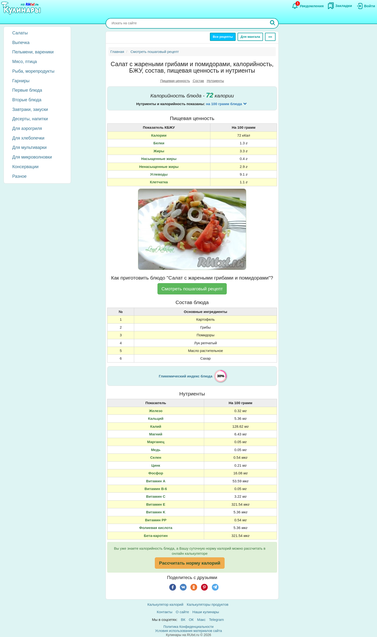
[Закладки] (339, 5)
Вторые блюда (26, 99)
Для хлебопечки (28, 138)
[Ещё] (270, 37)
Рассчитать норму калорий (189, 563)
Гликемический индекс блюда (186, 376)
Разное (19, 176)
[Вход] (365, 6)
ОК (191, 620)
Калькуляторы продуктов (207, 604)
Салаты (20, 33)
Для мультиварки (29, 147)
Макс (201, 620)
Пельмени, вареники (33, 52)
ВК (183, 620)
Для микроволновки (32, 157)
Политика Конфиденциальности (188, 627)
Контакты (164, 612)
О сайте (182, 612)
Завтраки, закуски (30, 109)
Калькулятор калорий (165, 604)
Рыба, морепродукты (33, 71)
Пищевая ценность (175, 81)
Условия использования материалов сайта (188, 631)
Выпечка (21, 42)
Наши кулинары (205, 612)
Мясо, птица (24, 61)
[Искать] (272, 23)
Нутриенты (215, 81)
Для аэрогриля (27, 128)
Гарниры (21, 80)
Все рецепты (223, 36)
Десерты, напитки (30, 118)
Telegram (216, 620)
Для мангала (250, 36)
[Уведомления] (307, 6)
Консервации (25, 166)
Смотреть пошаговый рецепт (192, 288)
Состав (198, 81)
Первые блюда (27, 90)
